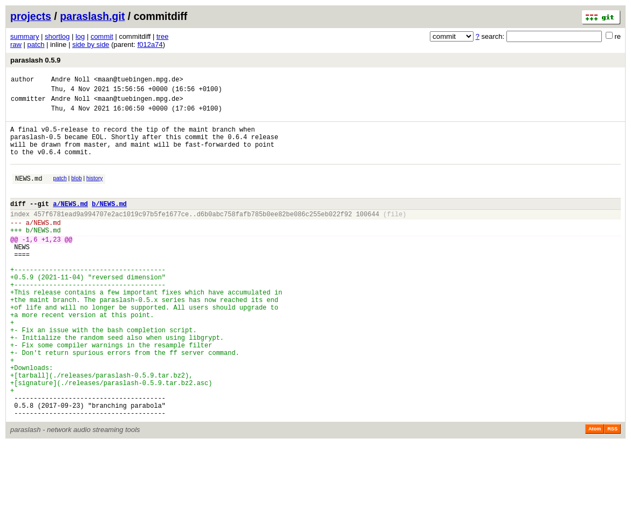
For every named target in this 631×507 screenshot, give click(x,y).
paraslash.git (92, 16)
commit (102, 36)
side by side (90, 44)
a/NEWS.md (70, 223)
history (94, 193)
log (80, 36)
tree (162, 36)
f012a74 (150, 44)
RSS (612, 492)
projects (30, 16)
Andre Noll (70, 80)
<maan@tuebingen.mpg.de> (138, 80)
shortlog (57, 36)
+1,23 (51, 265)
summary (24, 36)
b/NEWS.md (109, 223)
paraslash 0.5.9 (35, 60)
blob (76, 193)
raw (16, 44)
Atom (594, 492)
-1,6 (30, 265)
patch (36, 44)
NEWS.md (28, 194)
